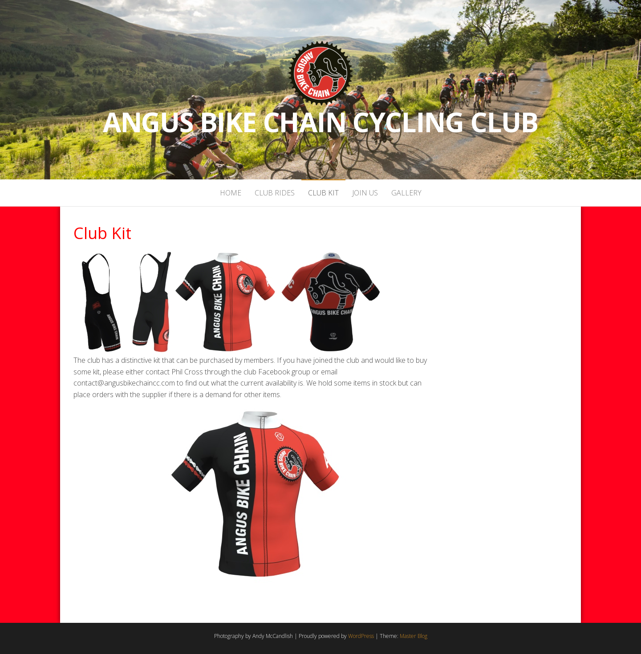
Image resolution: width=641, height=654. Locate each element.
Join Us (365, 193)
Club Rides (275, 193)
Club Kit (323, 193)
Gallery (406, 193)
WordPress (361, 636)
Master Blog (413, 636)
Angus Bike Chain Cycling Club (320, 122)
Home (230, 193)
